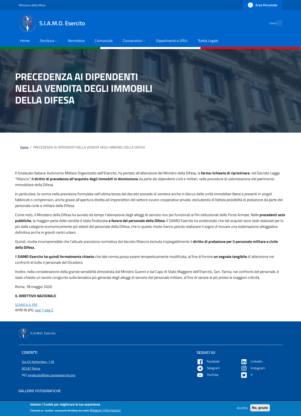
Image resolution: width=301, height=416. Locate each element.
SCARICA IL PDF (26, 304)
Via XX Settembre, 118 (38, 361)
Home (24, 147)
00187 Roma (31, 368)
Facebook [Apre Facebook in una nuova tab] (209, 361)
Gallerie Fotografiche (39, 391)
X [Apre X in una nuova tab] (247, 374)
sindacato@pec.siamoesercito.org (51, 375)
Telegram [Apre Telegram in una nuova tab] (209, 367)
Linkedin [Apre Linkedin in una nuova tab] (252, 361)
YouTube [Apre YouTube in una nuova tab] (208, 374)
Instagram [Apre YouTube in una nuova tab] (253, 367)
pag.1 (40, 310)
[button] (262, 5)
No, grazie (260, 409)
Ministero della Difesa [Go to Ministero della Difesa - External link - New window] (32, 5)
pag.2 (49, 310)
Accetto (242, 409)
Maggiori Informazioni (105, 411)
